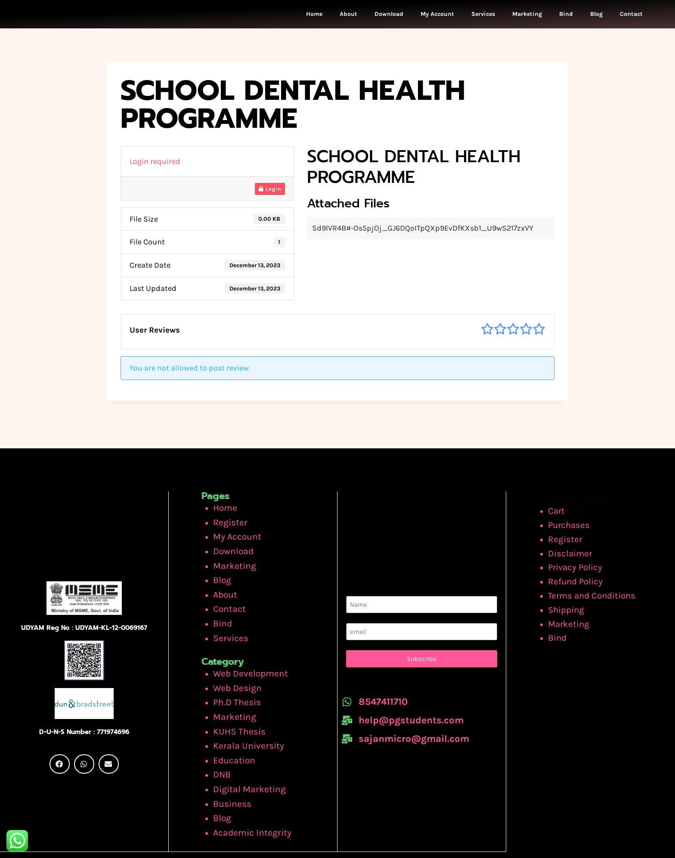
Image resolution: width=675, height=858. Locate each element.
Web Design (233, 673)
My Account (437, 18)
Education (231, 735)
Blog (596, 18)
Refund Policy (576, 580)
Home (314, 18)
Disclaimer (572, 556)
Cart (560, 518)
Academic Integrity (246, 797)
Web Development (245, 660)
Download (389, 18)
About (348, 18)
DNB (220, 747)
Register (227, 528)
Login (270, 197)
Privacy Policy (576, 568)
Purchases (571, 531)
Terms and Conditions (591, 593)
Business (229, 772)
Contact (631, 18)
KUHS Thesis (235, 710)
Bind (566, 18)
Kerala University (242, 722)
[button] (60, 774)
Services (483, 18)
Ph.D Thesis (233, 685)
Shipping (569, 605)
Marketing (527, 18)
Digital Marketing (243, 760)
